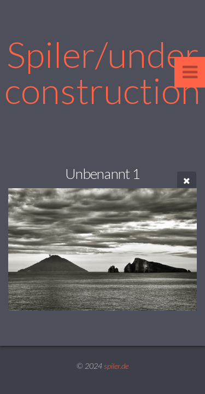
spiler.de (116, 365)
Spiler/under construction (102, 72)
